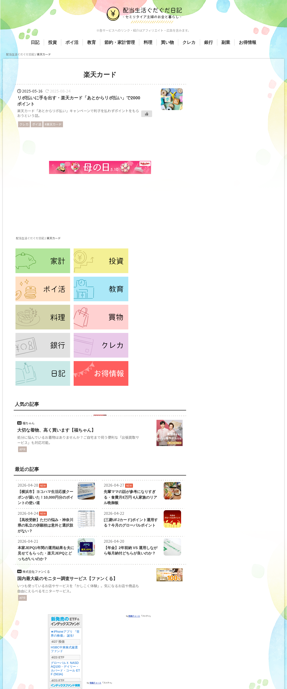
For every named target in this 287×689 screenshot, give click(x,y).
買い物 (167, 42)
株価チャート (95, 653)
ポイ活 (71, 42)
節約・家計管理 (119, 42)
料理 (148, 42)
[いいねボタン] (146, 113)
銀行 (208, 42)
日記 (35, 42)
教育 (91, 42)
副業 (225, 42)
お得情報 (247, 42)
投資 (52, 42)
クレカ (188, 42)
